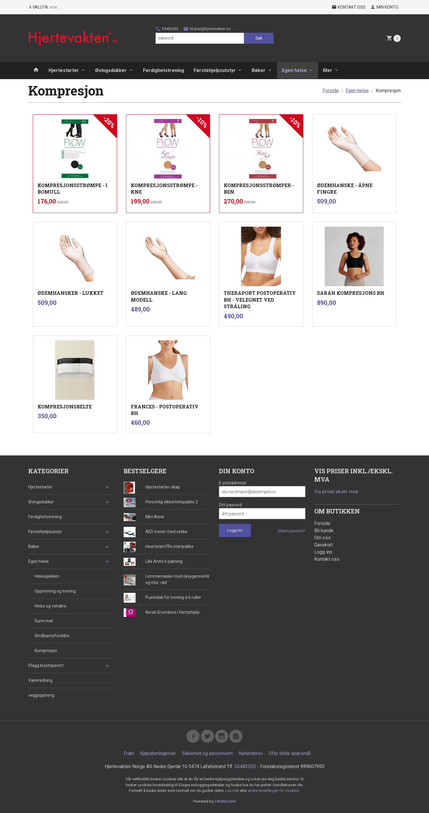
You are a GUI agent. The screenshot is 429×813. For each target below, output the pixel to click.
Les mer (232, 790)
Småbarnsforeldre (52, 635)
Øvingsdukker (111, 70)
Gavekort (323, 545)
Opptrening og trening (55, 591)
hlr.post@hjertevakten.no (207, 29)
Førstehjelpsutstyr (215, 70)
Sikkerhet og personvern (207, 753)
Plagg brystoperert (45, 665)
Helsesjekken (47, 576)
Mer (327, 70)
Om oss (322, 538)
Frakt (129, 753)
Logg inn (323, 552)
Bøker (258, 70)
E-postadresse (232, 482)
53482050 (167, 29)
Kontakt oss (326, 559)
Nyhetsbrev (251, 753)
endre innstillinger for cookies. (274, 790)
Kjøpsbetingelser (158, 753)
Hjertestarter (64, 70)
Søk (258, 38)
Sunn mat (44, 620)
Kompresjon (46, 650)
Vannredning (40, 680)
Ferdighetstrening (163, 70)
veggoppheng (41, 695)
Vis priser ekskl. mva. (336, 491)
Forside (331, 90)
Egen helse (294, 70)
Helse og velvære (50, 606)
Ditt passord (230, 504)
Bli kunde (323, 530)
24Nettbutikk (225, 801)
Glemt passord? (291, 531)
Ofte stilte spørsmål (290, 753)
